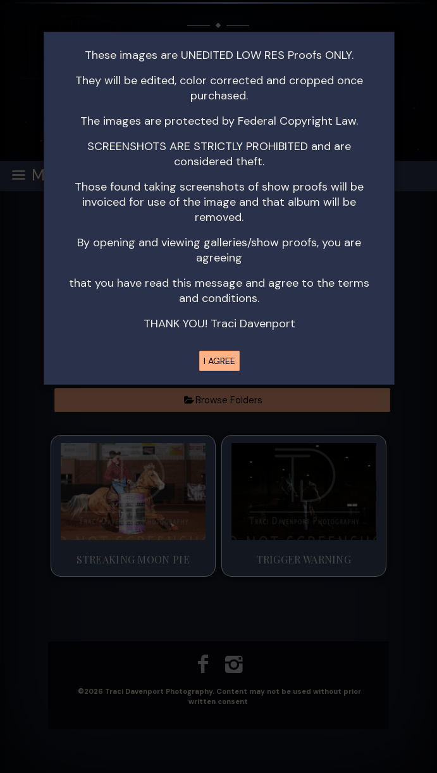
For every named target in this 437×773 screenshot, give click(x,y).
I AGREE (219, 361)
